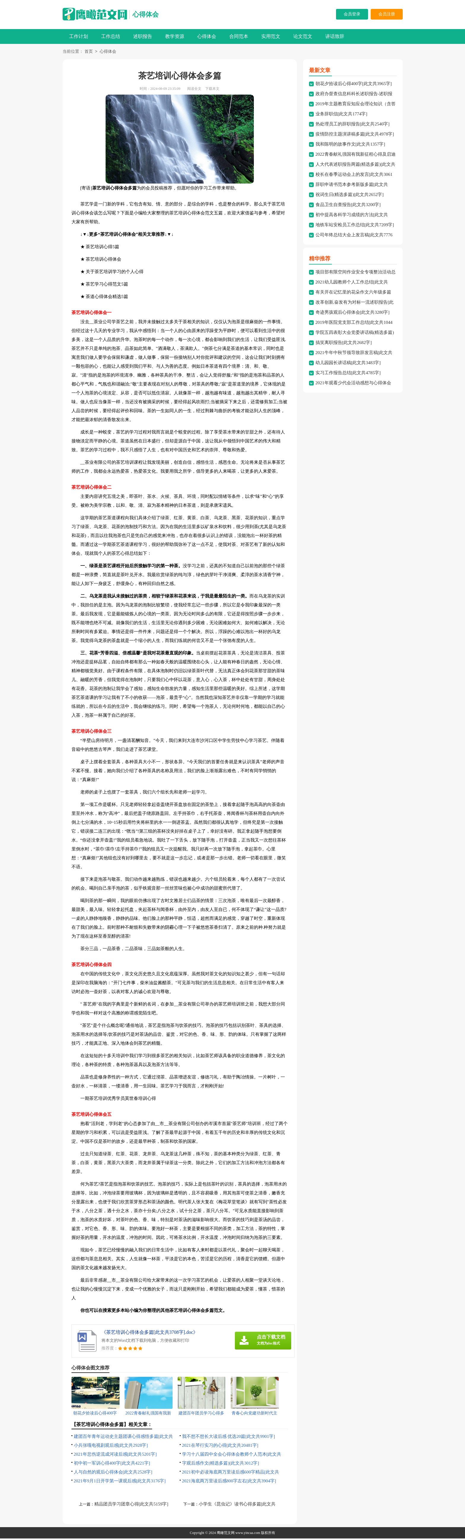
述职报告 (142, 36)
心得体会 (146, 14)
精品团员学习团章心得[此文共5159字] (131, 1504)
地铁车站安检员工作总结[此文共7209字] (355, 225)
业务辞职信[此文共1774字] (341, 114)
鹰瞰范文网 (226, 1533)
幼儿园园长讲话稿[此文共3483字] (348, 363)
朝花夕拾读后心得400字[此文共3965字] (354, 84)
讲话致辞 (334, 36)
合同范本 (238, 36)
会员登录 (352, 14)
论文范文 (302, 36)
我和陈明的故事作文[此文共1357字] (350, 144)
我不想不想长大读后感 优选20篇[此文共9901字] (228, 1437)
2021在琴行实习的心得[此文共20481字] (220, 1446)
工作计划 (78, 36)
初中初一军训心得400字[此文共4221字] (112, 1463)
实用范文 (270, 36)
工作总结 (110, 36)
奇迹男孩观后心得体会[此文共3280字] (353, 312)
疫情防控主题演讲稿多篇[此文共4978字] (355, 134)
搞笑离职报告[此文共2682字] (344, 343)
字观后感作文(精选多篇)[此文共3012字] (220, 1463)
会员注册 (386, 14)
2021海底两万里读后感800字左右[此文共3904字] (229, 1481)
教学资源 (174, 36)
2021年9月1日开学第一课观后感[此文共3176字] (120, 1481)
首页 (89, 52)
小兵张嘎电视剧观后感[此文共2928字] (111, 1446)
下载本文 (212, 89)
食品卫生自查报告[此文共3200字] (348, 205)
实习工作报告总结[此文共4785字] (348, 373)
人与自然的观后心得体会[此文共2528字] (113, 1472)
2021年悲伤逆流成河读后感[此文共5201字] (115, 1454)
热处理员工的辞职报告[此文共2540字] (353, 124)
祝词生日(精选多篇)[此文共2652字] (350, 195)
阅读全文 (194, 89)
